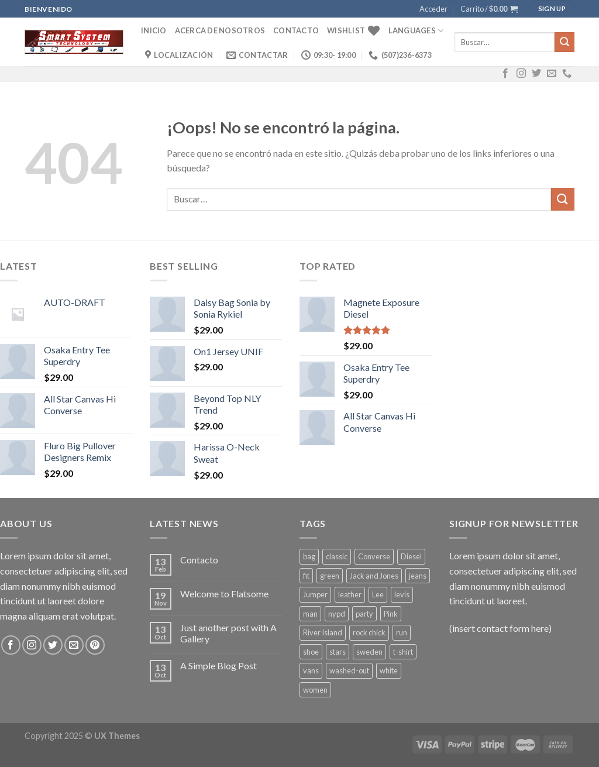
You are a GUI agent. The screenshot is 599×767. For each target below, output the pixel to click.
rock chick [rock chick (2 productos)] (369, 632)
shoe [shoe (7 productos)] (311, 651)
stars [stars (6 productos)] (337, 651)
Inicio (154, 30)
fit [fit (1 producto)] (306, 575)
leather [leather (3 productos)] (350, 594)
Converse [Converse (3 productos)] (374, 556)
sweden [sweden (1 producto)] (369, 651)
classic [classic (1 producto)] (336, 556)
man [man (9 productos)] (310, 613)
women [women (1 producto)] (315, 689)
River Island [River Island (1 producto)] (322, 632)
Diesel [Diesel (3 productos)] (411, 556)
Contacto (296, 30)
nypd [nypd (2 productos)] (336, 613)
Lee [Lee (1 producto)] (378, 594)
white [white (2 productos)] (389, 670)
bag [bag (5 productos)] (309, 556)
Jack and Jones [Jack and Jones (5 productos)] (374, 575)
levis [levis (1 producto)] (401, 594)
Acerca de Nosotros (220, 30)
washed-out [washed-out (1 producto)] (349, 670)
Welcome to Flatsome (224, 593)
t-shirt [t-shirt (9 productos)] (403, 651)
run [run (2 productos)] (401, 632)
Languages (416, 30)
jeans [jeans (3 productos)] (417, 575)
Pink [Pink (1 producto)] (391, 613)
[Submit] (564, 42)
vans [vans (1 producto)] (311, 670)
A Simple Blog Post (218, 665)
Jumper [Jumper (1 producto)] (315, 594)
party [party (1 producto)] (364, 613)
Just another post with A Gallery (228, 633)
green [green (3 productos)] (329, 575)
